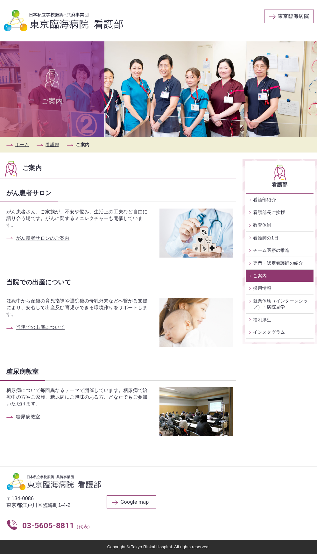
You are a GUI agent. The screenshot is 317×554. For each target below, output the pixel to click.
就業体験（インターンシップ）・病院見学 (280, 303)
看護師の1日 (265, 237)
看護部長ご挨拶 (269, 212)
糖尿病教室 (28, 416)
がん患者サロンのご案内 (42, 238)
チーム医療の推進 (271, 250)
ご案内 (260, 275)
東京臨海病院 (293, 16)
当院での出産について (40, 327)
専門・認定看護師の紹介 (278, 263)
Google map (134, 502)
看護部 (52, 144)
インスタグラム (269, 332)
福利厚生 (262, 319)
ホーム (22, 144)
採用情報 (262, 288)
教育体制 (262, 225)
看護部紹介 (264, 199)
